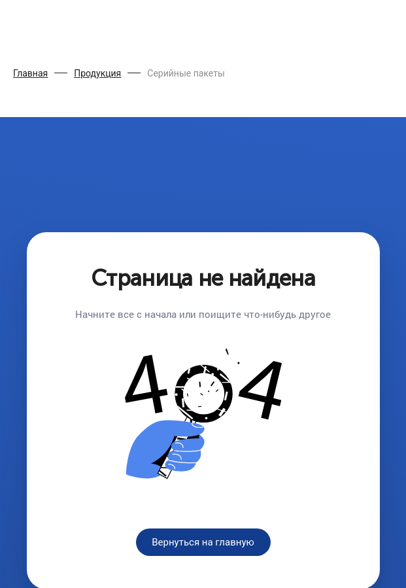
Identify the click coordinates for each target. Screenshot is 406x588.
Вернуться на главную (203, 542)
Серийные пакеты (186, 73)
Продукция (97, 73)
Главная (30, 73)
